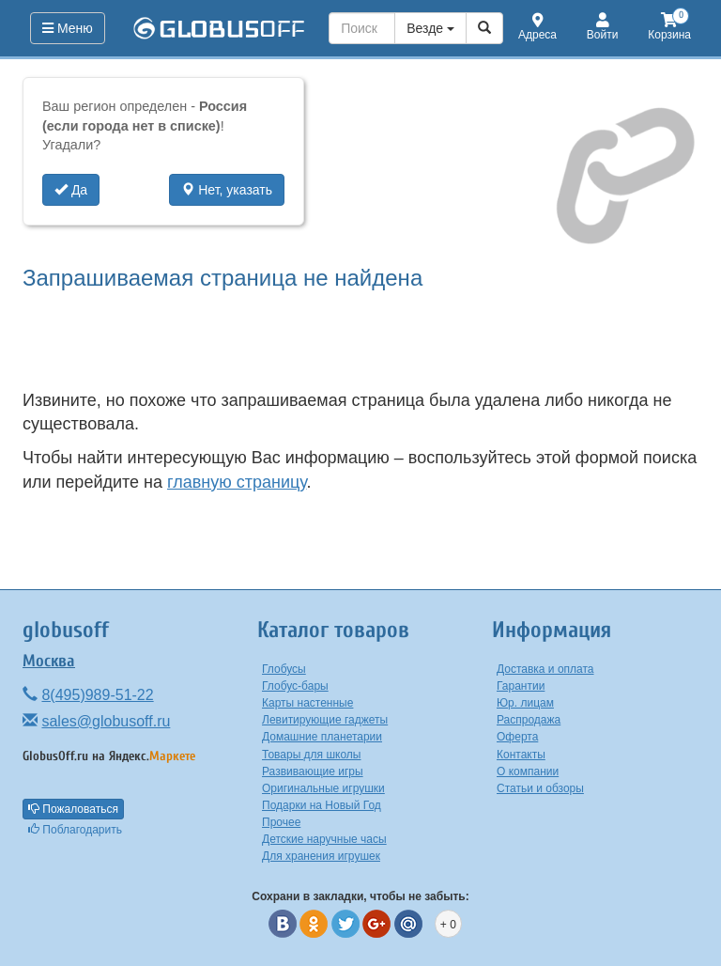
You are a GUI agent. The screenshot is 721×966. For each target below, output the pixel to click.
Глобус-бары (295, 686)
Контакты (521, 754)
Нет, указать (226, 189)
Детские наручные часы (324, 839)
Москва (49, 661)
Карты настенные (307, 702)
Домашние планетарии (322, 736)
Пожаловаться (73, 809)
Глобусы (284, 669)
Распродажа (528, 719)
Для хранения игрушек (321, 856)
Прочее (281, 822)
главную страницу (236, 482)
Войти (603, 27)
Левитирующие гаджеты (325, 719)
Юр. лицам (525, 702)
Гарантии (521, 686)
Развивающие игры (312, 771)
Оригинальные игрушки (323, 788)
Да (70, 189)
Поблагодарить (75, 829)
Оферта (517, 736)
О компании (528, 771)
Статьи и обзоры (540, 788)
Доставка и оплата (545, 669)
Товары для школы (311, 754)
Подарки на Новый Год (321, 805)
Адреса (537, 27)
